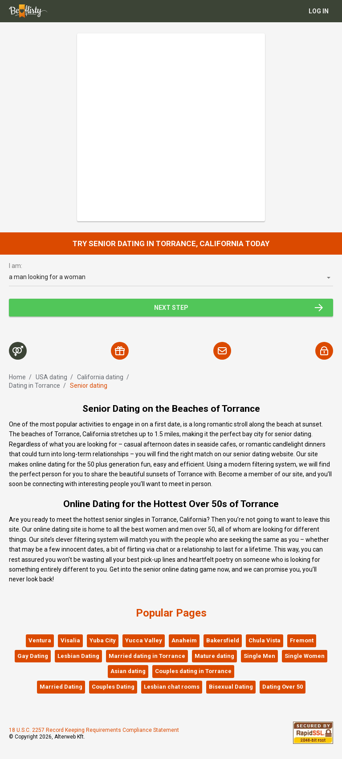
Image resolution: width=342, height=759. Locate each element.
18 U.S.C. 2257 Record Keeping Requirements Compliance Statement (94, 730)
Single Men (259, 656)
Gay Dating (32, 656)
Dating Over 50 (282, 686)
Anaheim (184, 640)
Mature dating (214, 656)
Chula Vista (264, 640)
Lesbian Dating (78, 656)
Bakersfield (222, 640)
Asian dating (128, 671)
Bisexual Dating (231, 686)
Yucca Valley (143, 640)
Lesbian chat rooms (172, 686)
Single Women (305, 656)
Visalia (70, 640)
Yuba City (103, 640)
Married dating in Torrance (147, 656)
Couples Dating (113, 686)
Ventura (39, 640)
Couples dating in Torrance (193, 671)
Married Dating (61, 686)
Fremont (302, 640)
